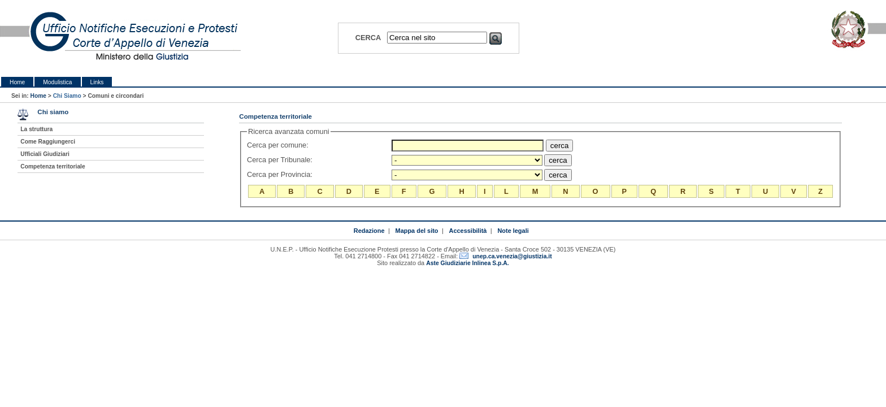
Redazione (369, 230)
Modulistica (57, 82)
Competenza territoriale (52, 166)
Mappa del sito (417, 230)
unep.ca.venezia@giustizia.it (511, 256)
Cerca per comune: (278, 145)
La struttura (36, 129)
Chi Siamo (67, 96)
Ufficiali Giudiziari (44, 154)
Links (97, 82)
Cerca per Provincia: (280, 174)
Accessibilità (468, 230)
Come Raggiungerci (47, 141)
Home (17, 82)
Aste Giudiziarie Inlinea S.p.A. (467, 263)
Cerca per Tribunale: (281, 159)
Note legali (512, 230)
